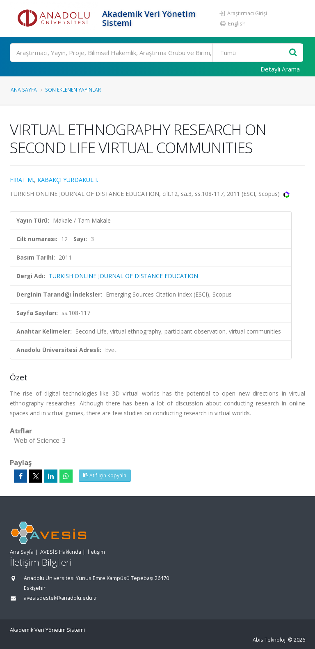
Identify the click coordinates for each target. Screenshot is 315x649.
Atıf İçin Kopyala (104, 475)
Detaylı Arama (280, 69)
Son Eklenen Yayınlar (73, 89)
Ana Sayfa (24, 89)
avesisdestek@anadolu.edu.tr (60, 597)
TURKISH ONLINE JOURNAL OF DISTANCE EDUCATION (123, 276)
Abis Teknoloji (270, 639)
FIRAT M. (22, 180)
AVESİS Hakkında (60, 551)
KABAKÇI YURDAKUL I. (67, 180)
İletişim (96, 551)
